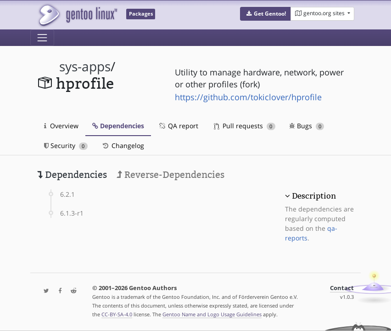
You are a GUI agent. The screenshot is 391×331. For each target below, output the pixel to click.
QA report (178, 125)
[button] (265, 14)
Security (66, 145)
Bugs (306, 125)
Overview (61, 125)
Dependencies (118, 125)
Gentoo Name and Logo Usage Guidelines (212, 314)
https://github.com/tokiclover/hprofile (248, 97)
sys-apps (85, 66)
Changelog (122, 145)
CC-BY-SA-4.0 (116, 314)
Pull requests (244, 125)
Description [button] (314, 195)
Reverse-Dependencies (170, 174)
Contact (342, 288)
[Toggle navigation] (42, 37)
